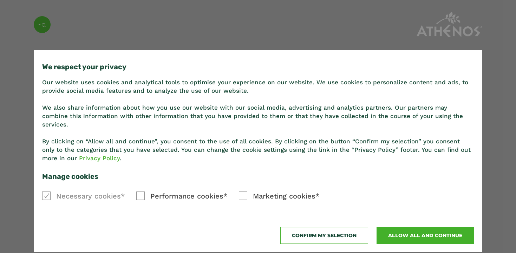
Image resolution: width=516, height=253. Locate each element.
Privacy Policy (99, 158)
